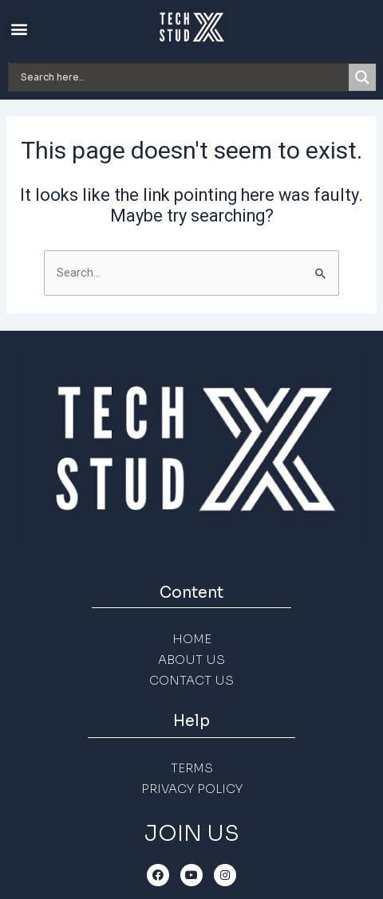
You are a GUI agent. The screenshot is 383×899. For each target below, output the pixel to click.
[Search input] (183, 77)
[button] (19, 28)
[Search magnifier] (362, 77)
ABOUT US (191, 659)
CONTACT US (191, 680)
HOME (191, 638)
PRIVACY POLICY (192, 788)
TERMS (192, 767)
